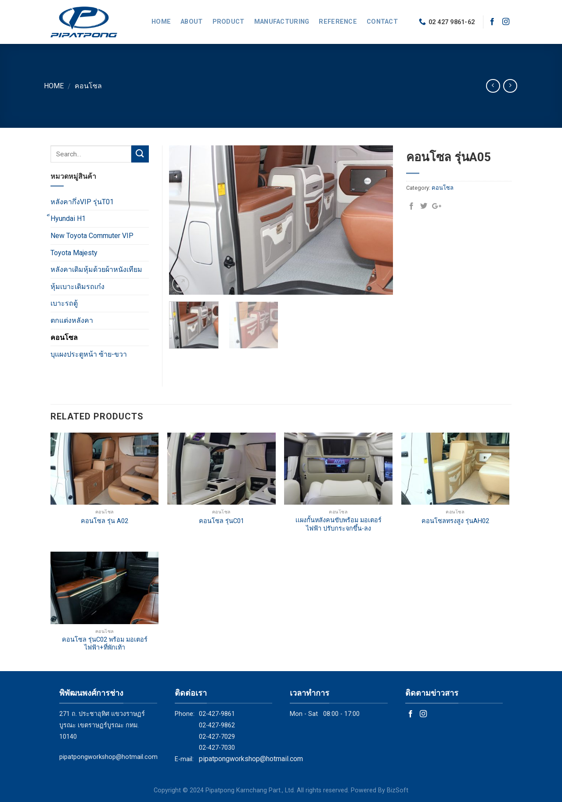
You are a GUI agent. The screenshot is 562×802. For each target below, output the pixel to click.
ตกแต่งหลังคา (71, 320)
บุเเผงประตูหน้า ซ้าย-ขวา (88, 354)
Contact (382, 21)
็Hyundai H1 (68, 218)
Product (229, 21)
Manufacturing (282, 21)
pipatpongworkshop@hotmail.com (108, 757)
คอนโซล (88, 86)
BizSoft (397, 790)
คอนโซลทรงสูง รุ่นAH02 (455, 521)
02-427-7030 (217, 747)
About (191, 21)
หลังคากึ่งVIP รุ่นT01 (82, 202)
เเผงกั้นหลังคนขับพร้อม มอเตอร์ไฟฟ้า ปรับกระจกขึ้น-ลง (338, 524)
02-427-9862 (217, 725)
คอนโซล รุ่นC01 (221, 521)
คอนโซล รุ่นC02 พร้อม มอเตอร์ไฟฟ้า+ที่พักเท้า (105, 644)
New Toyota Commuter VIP (91, 235)
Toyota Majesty (73, 253)
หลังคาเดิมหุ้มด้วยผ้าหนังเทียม (96, 269)
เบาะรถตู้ (64, 303)
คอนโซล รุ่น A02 (104, 521)
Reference (338, 21)
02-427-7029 (217, 737)
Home (161, 21)
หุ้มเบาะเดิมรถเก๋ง (77, 286)
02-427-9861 (217, 714)
